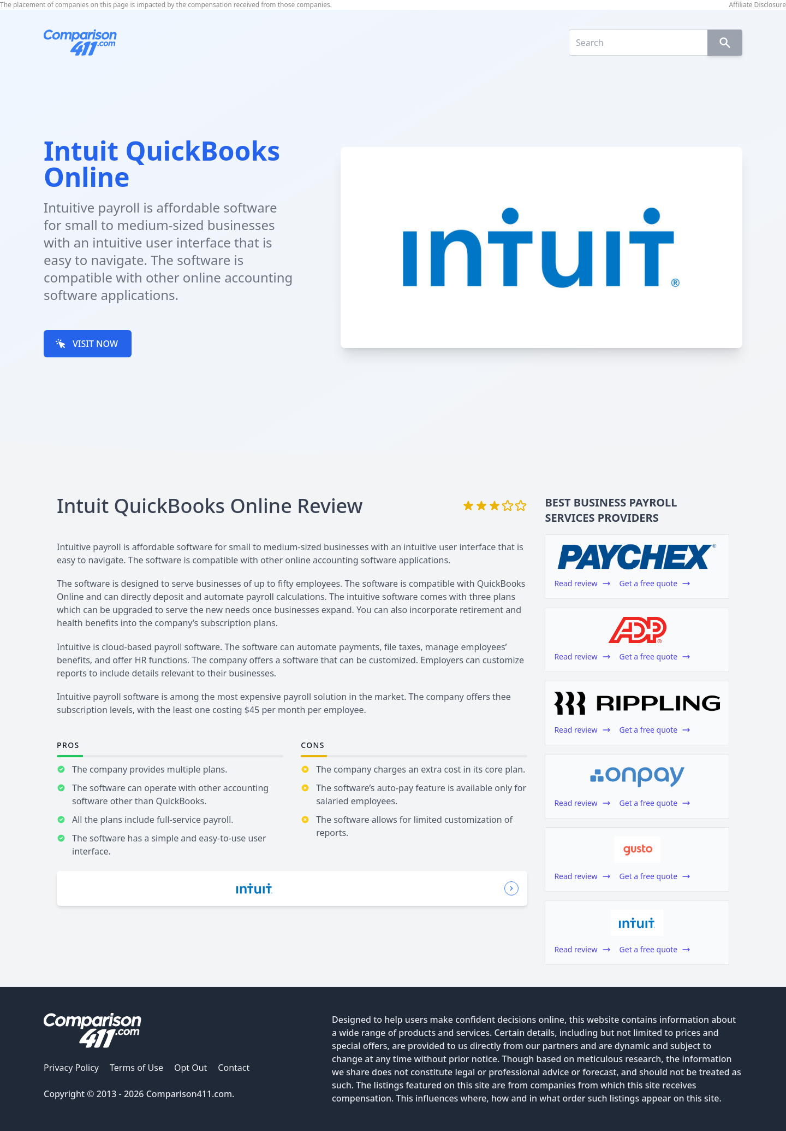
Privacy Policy (71, 1068)
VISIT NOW (86, 344)
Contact (233, 1068)
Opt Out (190, 1068)
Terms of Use (136, 1068)
